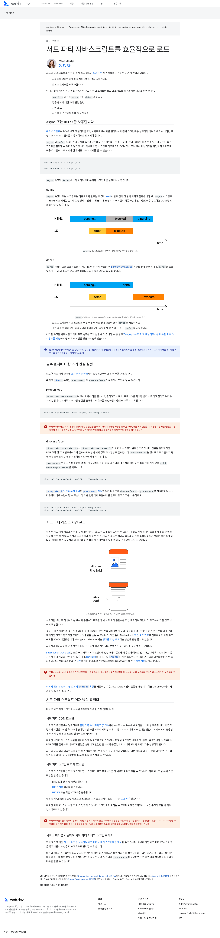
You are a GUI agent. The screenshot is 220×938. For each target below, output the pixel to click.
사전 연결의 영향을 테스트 (125, 430)
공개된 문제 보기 (105, 908)
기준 (72, 3)
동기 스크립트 (53, 131)
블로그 (103, 3)
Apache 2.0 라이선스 (160, 876)
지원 (92, 491)
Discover (58, 3)
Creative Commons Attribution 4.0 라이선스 (96, 876)
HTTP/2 (56, 792)
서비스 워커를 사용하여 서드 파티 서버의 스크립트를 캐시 (93, 842)
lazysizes (91, 656)
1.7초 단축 (125, 798)
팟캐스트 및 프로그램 (147, 918)
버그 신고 (102, 904)
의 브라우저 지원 (63, 491)
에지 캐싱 (98, 824)
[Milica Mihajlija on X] (60, 66)
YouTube (183, 908)
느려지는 (97, 73)
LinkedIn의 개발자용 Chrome (192, 913)
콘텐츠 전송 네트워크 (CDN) (94, 725)
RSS (180, 918)
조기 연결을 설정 (79, 373)
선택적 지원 (139, 661)
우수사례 (117, 3)
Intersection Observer (58, 652)
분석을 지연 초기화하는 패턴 (61, 353)
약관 (5, 932)
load (108, 196)
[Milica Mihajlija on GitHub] (64, 66)
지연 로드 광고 (141, 635)
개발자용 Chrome (146, 904)
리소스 (44, 3)
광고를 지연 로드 (111, 639)
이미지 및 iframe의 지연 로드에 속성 (70, 686)
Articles (9, 13)
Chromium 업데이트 (147, 908)
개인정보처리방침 (18, 932)
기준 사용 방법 (87, 3)
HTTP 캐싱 (57, 787)
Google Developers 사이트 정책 (81, 879)
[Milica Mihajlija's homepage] (69, 66)
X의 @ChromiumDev (188, 904)
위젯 (79, 661)
